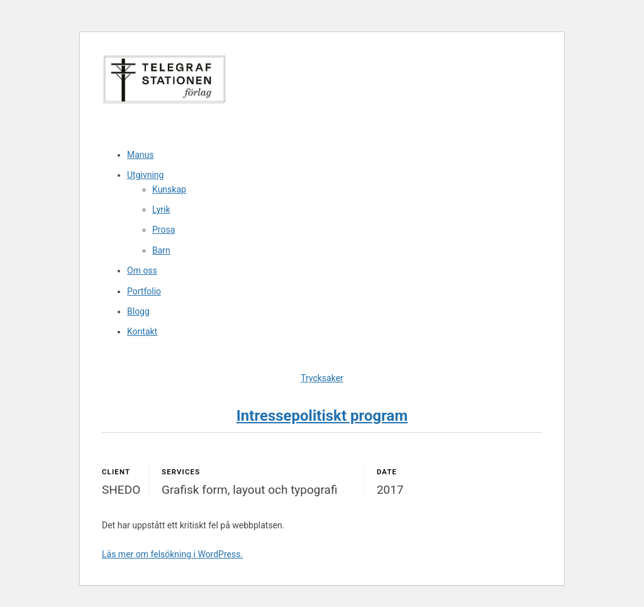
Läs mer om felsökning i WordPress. (172, 554)
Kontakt (142, 331)
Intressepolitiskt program (322, 416)
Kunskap (169, 189)
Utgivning (145, 175)
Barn (161, 250)
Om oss (142, 270)
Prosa (163, 230)
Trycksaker (322, 378)
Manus (140, 155)
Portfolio (144, 291)
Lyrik (161, 209)
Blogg (138, 311)
